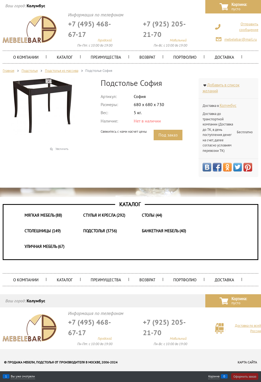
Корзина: (239, 7)
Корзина (214, 376)
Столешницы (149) (42, 230)
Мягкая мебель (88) (43, 215)
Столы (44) (152, 215)
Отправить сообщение (248, 27)
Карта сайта (247, 362)
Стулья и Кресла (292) (104, 215)
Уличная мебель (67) (44, 246)
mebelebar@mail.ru (240, 39)
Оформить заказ (244, 376)
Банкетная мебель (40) (164, 230)
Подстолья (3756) (100, 230)
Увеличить (61, 149)
